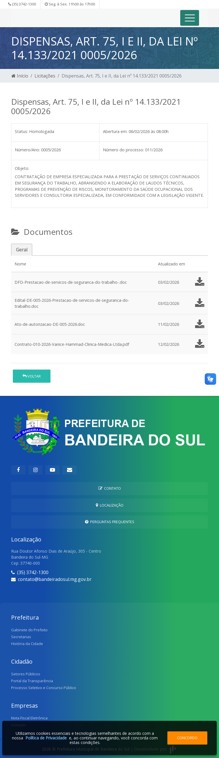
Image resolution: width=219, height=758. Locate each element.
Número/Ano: (27, 149)
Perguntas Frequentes (109, 521)
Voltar (32, 376)
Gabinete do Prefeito (29, 629)
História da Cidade (27, 643)
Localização (109, 505)
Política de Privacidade (46, 738)
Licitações (45, 76)
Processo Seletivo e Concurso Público (43, 687)
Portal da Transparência (32, 680)
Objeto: (22, 168)
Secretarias (21, 636)
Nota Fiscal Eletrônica (29, 718)
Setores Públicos (25, 673)
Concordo (187, 737)
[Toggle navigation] (189, 18)
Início (19, 76)
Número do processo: (123, 149)
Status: (21, 131)
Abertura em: (115, 131)
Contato (109, 488)
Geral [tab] (21, 250)
